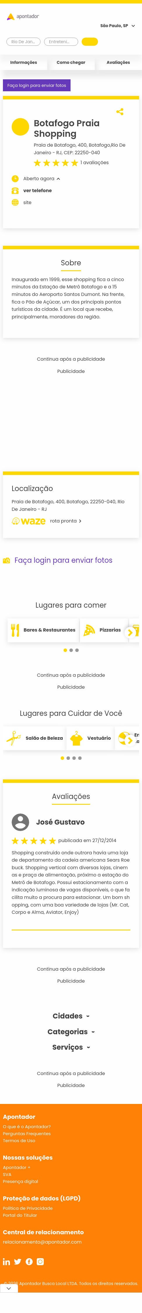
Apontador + (17, 1167)
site (21, 202)
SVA (7, 1174)
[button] (65, 650)
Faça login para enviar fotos (36, 85)
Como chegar (71, 62)
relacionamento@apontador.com (42, 1242)
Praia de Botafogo (55, 145)
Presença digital (20, 1181)
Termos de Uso (19, 1140)
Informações (23, 62)
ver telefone (37, 190)
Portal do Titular (20, 1215)
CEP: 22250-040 (82, 152)
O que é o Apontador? (27, 1126)
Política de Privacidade (28, 1208)
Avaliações (118, 62)
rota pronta (46, 521)
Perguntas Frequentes (27, 1133)
